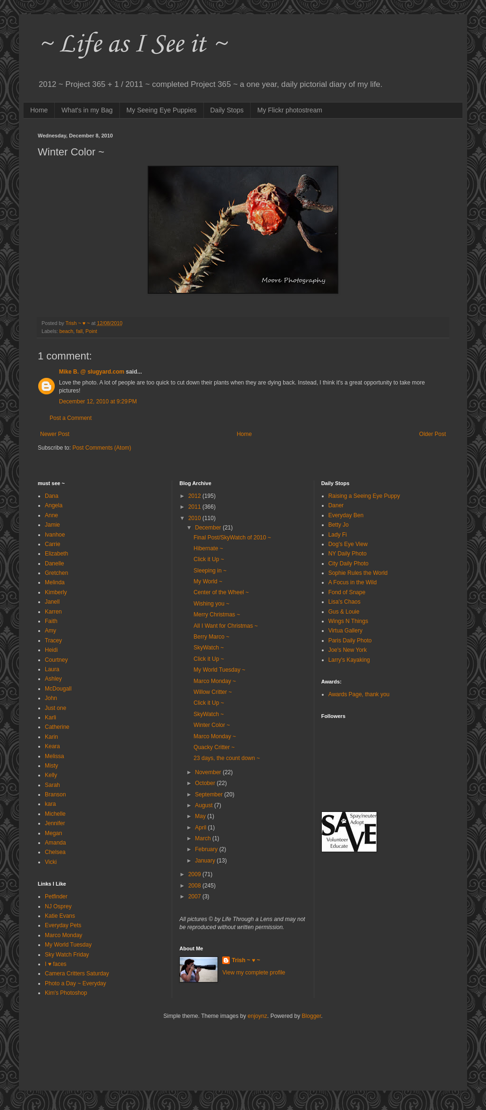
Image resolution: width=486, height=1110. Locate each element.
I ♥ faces (56, 964)
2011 (195, 507)
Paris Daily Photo (350, 640)
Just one (55, 708)
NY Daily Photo (347, 553)
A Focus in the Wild (352, 582)
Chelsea (55, 852)
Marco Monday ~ (214, 681)
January (206, 860)
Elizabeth (56, 553)
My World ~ (207, 581)
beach (66, 331)
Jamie (52, 524)
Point (91, 331)
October (206, 783)
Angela (53, 505)
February (207, 849)
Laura (52, 669)
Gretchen (56, 573)
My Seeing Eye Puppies (161, 110)
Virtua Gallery (345, 630)
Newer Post (54, 434)
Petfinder (56, 896)
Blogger (311, 1016)
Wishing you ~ (211, 603)
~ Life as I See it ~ (132, 44)
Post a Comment (71, 418)
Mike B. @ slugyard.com (91, 371)
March (203, 838)
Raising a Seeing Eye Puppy (364, 496)
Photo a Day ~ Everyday (75, 983)
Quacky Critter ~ (214, 747)
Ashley (53, 678)
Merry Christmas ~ (216, 614)
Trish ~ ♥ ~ (246, 960)
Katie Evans (60, 916)
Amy (50, 630)
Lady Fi (337, 534)
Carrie (52, 544)
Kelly (51, 775)
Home (39, 110)
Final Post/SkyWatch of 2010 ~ (232, 537)
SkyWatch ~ (208, 647)
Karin (51, 737)
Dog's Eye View (348, 544)
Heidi (51, 650)
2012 (195, 496)
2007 (195, 896)
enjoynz (257, 1016)
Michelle (55, 814)
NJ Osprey (58, 906)
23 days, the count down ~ (226, 758)
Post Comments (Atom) (101, 447)
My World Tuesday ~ (219, 669)
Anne (51, 515)
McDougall (58, 688)
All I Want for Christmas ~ (225, 626)
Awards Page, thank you (359, 694)
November (209, 772)
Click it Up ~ (208, 559)
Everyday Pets (63, 925)
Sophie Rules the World (358, 573)
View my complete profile (253, 972)
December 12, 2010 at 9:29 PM (98, 401)
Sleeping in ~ (209, 570)
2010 (195, 518)
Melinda (55, 582)
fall (79, 331)
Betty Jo (338, 524)
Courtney (56, 660)
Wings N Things (348, 621)
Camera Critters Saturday (77, 973)
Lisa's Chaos (344, 601)
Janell (52, 601)
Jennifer (55, 823)
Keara (52, 746)
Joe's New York (347, 650)
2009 (195, 874)
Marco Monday (63, 935)
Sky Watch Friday (67, 954)
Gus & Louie (344, 611)
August (204, 805)
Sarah (52, 785)
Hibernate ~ (208, 548)
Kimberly (56, 592)
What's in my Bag (87, 110)
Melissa (54, 756)
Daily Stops (227, 110)
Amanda (55, 842)
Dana (52, 496)
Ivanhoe (55, 534)
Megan (53, 833)
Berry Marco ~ (211, 636)
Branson (55, 794)
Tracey (53, 640)
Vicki (51, 862)
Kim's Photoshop (66, 993)
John (51, 698)
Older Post (432, 434)
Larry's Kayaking (349, 660)
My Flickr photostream (289, 110)
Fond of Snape (347, 592)
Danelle (54, 563)
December (209, 527)
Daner (336, 505)
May (201, 816)
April (201, 827)
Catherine (57, 727)
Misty (51, 765)
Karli (50, 717)
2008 (195, 885)
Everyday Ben (346, 515)
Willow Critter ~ (212, 692)
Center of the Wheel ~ (221, 592)
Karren (53, 611)
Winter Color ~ (211, 725)
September (209, 794)
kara (50, 804)
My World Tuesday (68, 944)
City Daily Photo (348, 563)
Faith (51, 621)
